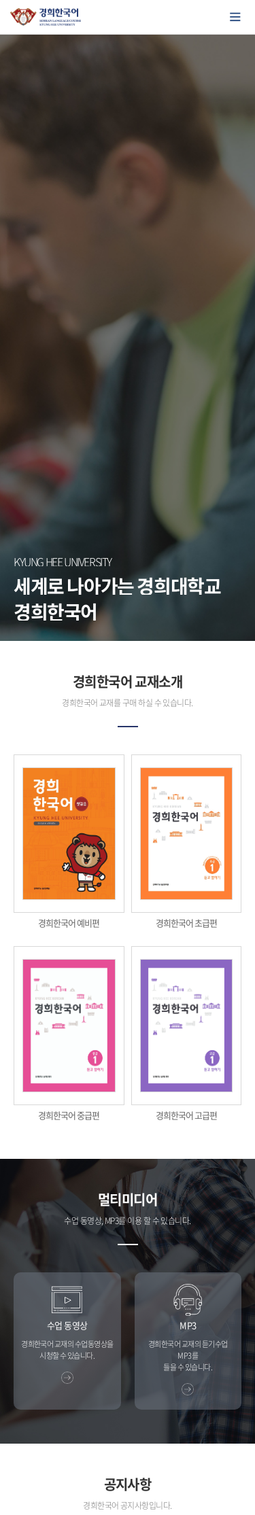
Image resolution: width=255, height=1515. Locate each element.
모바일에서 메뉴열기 (235, 17)
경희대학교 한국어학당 (46, 17)
